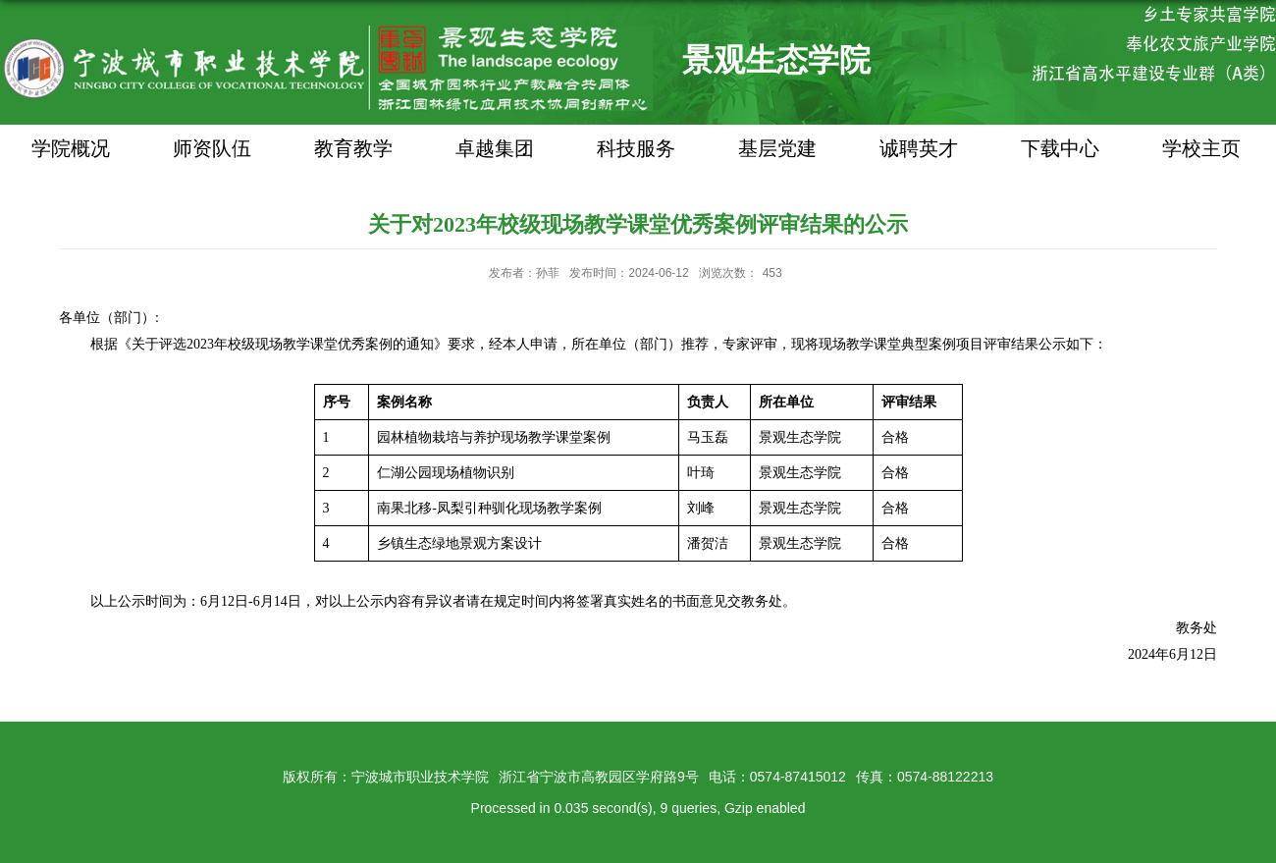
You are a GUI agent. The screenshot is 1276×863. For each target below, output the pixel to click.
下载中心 (1060, 148)
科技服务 (636, 148)
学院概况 (70, 148)
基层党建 (777, 148)
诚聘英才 (918, 148)
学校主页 (1201, 148)
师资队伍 (212, 148)
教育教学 (353, 148)
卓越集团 (494, 148)
